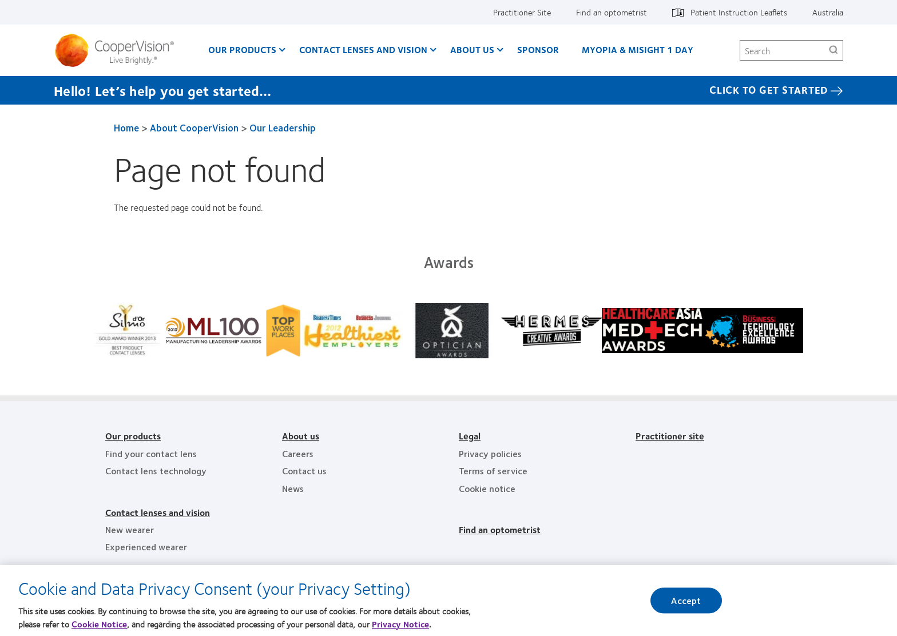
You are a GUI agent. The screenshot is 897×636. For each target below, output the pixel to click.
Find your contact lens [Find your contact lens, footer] (151, 453)
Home (126, 127)
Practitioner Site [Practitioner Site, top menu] (522, 12)
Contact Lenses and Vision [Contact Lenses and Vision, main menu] (363, 49)
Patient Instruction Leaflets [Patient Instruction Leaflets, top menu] (738, 12)
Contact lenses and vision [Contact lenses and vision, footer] (157, 512)
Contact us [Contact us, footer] (304, 470)
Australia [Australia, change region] (827, 12)
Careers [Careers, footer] (297, 453)
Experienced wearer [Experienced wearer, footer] (146, 546)
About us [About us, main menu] (472, 49)
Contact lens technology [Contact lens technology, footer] (156, 470)
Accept (686, 601)
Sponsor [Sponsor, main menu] (538, 49)
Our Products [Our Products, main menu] (242, 49)
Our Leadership (282, 127)
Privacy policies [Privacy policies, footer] (490, 453)
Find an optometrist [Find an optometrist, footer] (500, 529)
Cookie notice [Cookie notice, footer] (487, 488)
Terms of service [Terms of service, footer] (493, 470)
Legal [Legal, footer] (470, 436)
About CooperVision (194, 127)
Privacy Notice (400, 624)
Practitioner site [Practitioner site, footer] (670, 436)
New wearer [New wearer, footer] (129, 529)
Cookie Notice (99, 624)
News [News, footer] (293, 488)
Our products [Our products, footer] (133, 436)
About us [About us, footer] (300, 436)
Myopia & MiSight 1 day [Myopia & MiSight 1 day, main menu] (637, 49)
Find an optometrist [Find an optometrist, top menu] (611, 12)
